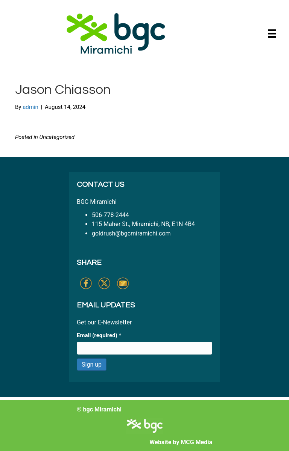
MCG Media (196, 442)
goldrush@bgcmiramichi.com (131, 233)
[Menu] (272, 33)
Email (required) (99, 335)
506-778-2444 (110, 215)
